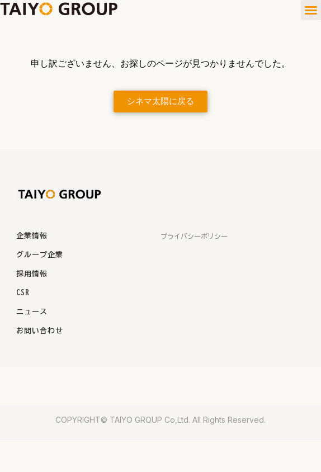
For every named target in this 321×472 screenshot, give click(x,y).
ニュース (32, 311)
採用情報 (32, 273)
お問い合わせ (39, 330)
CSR (23, 292)
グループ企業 (39, 254)
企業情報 (32, 235)
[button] (311, 10)
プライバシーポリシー (194, 236)
